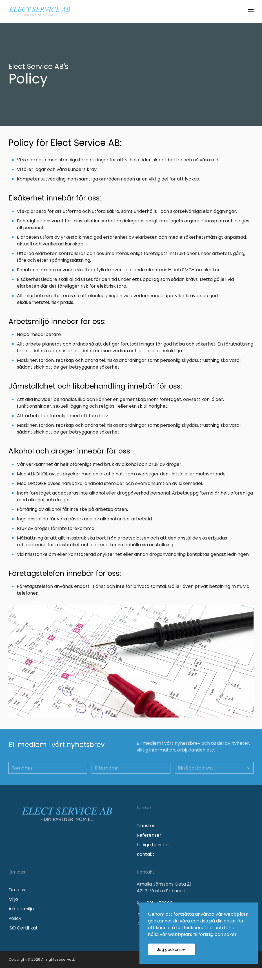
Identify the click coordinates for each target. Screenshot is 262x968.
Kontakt (145, 854)
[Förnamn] (47, 768)
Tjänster (146, 825)
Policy (14, 918)
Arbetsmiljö (21, 909)
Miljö (13, 899)
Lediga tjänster (153, 844)
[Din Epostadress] (214, 768)
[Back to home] (39, 11)
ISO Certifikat (23, 928)
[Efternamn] (131, 768)
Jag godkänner (171, 949)
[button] (251, 11)
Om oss (16, 889)
